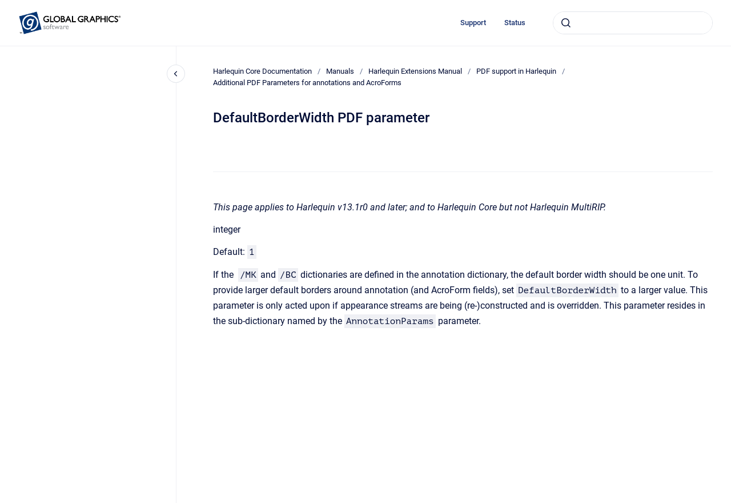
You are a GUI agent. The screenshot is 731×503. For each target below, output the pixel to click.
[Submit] (566, 23)
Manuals (340, 71)
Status (514, 22)
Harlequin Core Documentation (262, 71)
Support (473, 22)
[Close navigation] (176, 74)
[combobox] (632, 23)
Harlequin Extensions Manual (415, 71)
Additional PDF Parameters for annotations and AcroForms (307, 82)
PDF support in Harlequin (516, 71)
